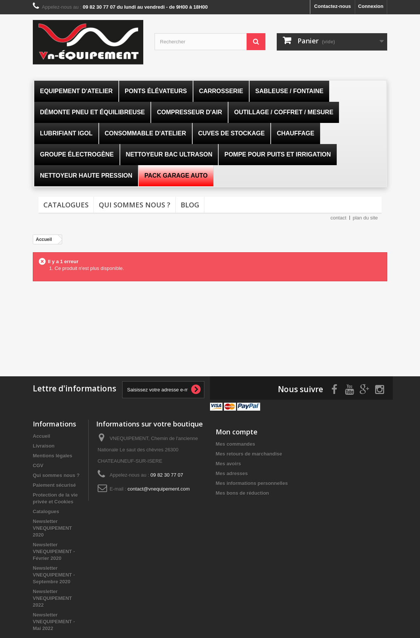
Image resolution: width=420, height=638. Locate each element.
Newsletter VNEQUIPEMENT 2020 (52, 527)
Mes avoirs (228, 463)
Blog (190, 204)
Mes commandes (235, 443)
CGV (38, 465)
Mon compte (237, 431)
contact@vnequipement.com (158, 488)
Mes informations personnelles (252, 483)
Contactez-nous (332, 6)
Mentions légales (52, 455)
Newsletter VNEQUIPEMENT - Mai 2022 (54, 621)
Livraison (44, 445)
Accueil (41, 436)
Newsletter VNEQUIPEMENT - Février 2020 (54, 551)
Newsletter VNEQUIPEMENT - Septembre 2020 (54, 574)
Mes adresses (232, 473)
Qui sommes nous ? (134, 204)
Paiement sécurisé (54, 485)
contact (338, 218)
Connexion (370, 6)
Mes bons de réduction (242, 492)
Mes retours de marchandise (249, 453)
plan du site (365, 218)
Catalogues (66, 204)
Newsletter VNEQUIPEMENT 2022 (52, 597)
